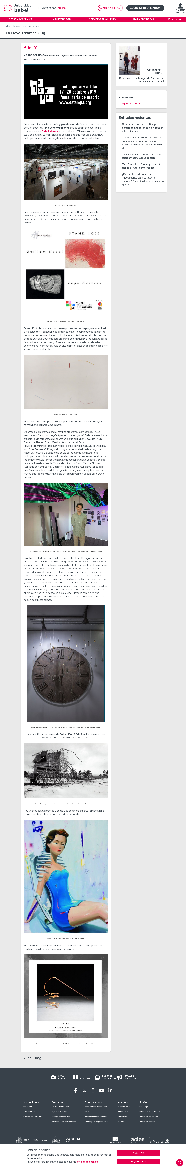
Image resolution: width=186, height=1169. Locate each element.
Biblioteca (122, 1117)
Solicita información (145, 7)
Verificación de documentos (64, 1122)
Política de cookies (147, 1122)
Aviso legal (144, 1107)
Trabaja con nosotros (61, 1117)
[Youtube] (101, 1090)
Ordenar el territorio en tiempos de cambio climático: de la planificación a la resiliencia (142, 128)
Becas (87, 1112)
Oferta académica (20, 19)
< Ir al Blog (32, 1058)
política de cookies (87, 1162)
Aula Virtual (123, 1112)
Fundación (27, 1107)
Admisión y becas (143, 19)
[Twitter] (36, 48)
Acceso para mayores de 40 (97, 1122)
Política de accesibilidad (149, 1112)
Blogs (14, 26)
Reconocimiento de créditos (97, 1117)
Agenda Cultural (131, 103)
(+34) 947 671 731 (59, 1112)
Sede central (29, 1112)
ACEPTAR (138, 1153)
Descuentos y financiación (96, 1107)
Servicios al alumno (102, 19)
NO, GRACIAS (138, 1161)
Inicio (8, 26)
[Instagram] (93, 1090)
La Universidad (61, 19)
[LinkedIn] (30, 48)
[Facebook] (26, 48)
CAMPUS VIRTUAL (180, 10)
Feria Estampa (50, 131)
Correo (121, 1122)
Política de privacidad (148, 1117)
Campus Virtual (124, 1107)
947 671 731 (110, 8)
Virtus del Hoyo (34, 55)
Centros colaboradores (33, 1117)
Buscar (176, 19)
